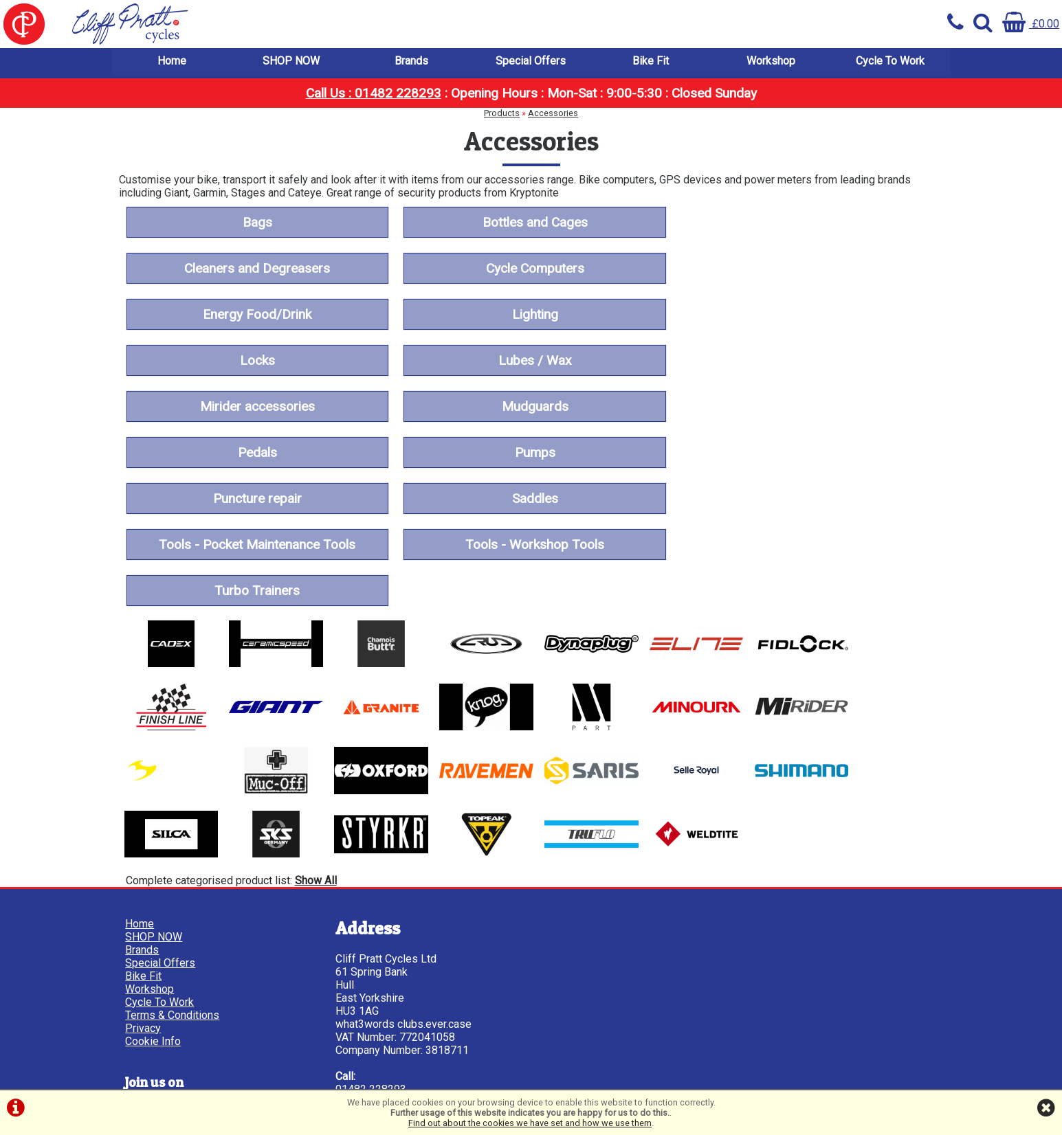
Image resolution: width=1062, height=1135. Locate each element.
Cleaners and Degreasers (805, 223)
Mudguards (256, 361)
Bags (256, 223)
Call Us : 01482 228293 (373, 94)
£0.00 (1030, 23)
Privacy (144, 888)
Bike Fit (650, 61)
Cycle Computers (256, 269)
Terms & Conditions (173, 874)
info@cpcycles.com (379, 988)
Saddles (531, 407)
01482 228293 (367, 949)
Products (502, 114)
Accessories (553, 114)
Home (171, 61)
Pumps (806, 361)
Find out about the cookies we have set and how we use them (530, 1123)
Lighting (806, 269)
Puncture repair (256, 407)
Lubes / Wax (531, 315)
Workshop (770, 61)
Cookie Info (153, 901)
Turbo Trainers (530, 453)
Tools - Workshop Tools (255, 453)
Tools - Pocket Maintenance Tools (805, 407)
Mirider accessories (806, 315)
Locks (256, 315)
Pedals (531, 361)
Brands (411, 61)
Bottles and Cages (531, 223)
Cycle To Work (890, 61)
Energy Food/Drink (530, 269)
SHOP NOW (291, 61)
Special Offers (531, 61)
